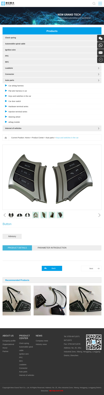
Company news (42, 341)
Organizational (8, 344)
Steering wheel (14, 117)
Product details (17, 248)
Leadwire (9, 68)
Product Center (38, 138)
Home (27, 138)
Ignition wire (10, 50)
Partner (5, 351)
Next (91, 268)
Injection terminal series (17, 112)
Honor (5, 348)
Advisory (12, 236)
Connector (9, 74)
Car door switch (14, 101)
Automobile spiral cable (15, 44)
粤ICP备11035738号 (56, 391)
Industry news (41, 344)
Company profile (9, 341)
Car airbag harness (16, 86)
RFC (7, 62)
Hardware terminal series (18, 106)
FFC (7, 56)
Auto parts (9, 80)
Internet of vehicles (13, 128)
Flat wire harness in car (17, 91)
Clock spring (10, 38)
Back (54, 268)
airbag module (14, 122)
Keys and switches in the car (19, 96)
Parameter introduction (52, 248)
